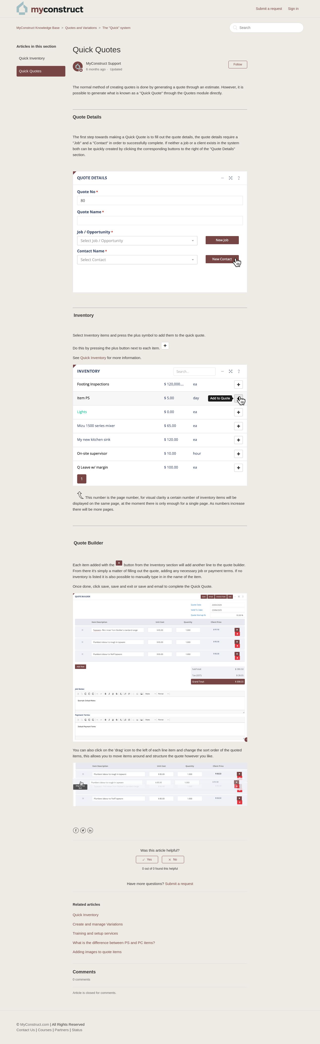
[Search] (266, 28)
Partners (62, 1030)
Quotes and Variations (81, 28)
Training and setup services (95, 933)
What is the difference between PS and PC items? (114, 943)
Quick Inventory (32, 58)
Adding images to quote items (97, 952)
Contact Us (26, 1030)
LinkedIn (90, 830)
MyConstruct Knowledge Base (38, 28)
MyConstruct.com (34, 1024)
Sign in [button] (293, 9)
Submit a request (269, 9)
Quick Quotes (30, 71)
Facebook (76, 830)
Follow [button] (238, 64)
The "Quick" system (116, 28)
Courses (45, 1030)
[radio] (147, 859)
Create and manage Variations (98, 924)
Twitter (83, 830)
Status (77, 1030)
